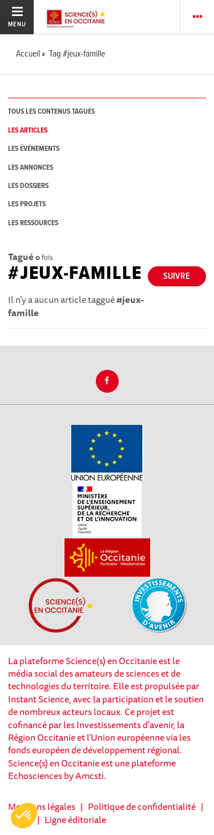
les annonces (30, 168)
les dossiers (28, 186)
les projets (27, 204)
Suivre (176, 276)
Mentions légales (41, 806)
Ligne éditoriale (75, 819)
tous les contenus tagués (51, 112)
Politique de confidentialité (142, 806)
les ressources (33, 223)
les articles (27, 130)
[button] (24, 815)
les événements (33, 149)
